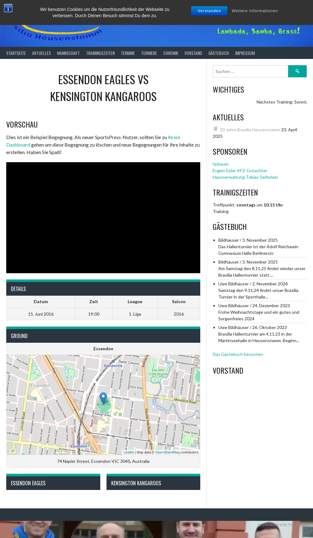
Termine (128, 53)
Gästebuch (218, 53)
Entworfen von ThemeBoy (282, 525)
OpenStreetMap (167, 452)
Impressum (245, 53)
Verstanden (209, 10)
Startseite (16, 53)
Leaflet (129, 452)
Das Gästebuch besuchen (238, 354)
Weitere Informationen (255, 10)
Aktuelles (41, 53)
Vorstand (193, 53)
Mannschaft (68, 53)
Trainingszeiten (100, 53)
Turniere (149, 53)
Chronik (170, 53)
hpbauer (221, 164)
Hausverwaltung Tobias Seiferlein (245, 177)
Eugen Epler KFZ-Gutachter (240, 170)
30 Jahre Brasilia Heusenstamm (250, 129)
